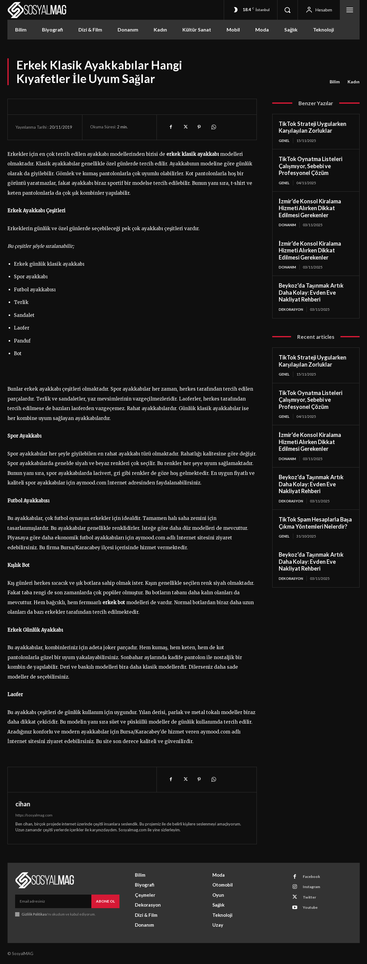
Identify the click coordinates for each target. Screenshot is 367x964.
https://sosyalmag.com (33, 815)
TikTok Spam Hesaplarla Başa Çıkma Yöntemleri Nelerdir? (315, 526)
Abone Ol (105, 901)
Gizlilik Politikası (35, 914)
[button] (287, 10)
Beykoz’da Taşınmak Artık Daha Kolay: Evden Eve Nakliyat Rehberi (311, 294)
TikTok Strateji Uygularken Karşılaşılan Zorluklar (312, 127)
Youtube (312, 911)
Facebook (313, 877)
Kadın (354, 82)
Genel (284, 140)
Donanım (288, 225)
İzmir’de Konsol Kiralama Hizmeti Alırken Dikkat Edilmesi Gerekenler (310, 208)
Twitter (311, 900)
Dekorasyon (292, 310)
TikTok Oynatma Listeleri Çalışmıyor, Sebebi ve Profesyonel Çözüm (310, 166)
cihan (22, 804)
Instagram (314, 888)
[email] (53, 901)
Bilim (335, 82)
